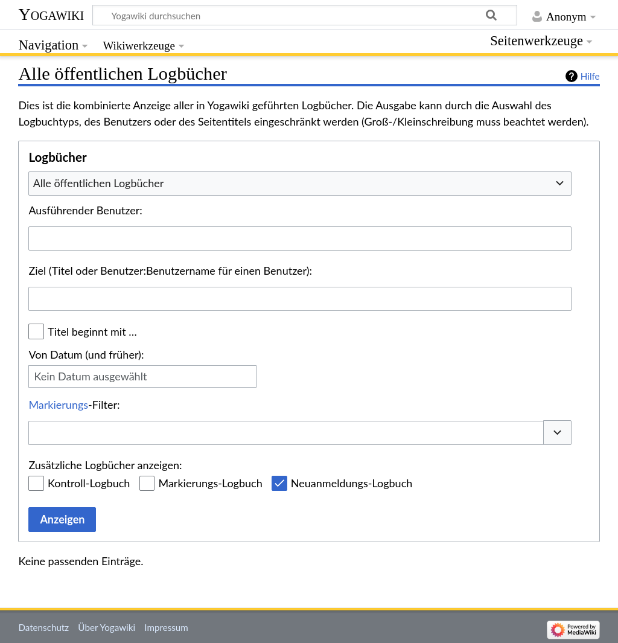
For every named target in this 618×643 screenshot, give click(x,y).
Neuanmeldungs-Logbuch (351, 483)
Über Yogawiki (106, 627)
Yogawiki (51, 14)
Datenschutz (43, 627)
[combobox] (300, 183)
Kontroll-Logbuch (89, 483)
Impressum (166, 627)
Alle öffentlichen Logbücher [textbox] (98, 183)
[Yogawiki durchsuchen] (305, 15)
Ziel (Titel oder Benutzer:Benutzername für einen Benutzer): (170, 270)
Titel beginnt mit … (92, 331)
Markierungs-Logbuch (210, 483)
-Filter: (73, 404)
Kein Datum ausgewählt (90, 376)
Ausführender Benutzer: (85, 210)
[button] (557, 432)
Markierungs (58, 404)
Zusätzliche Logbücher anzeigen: (105, 465)
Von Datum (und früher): (86, 354)
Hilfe (590, 76)
